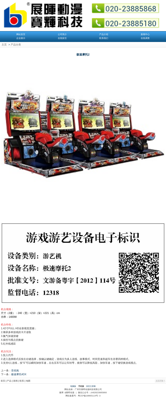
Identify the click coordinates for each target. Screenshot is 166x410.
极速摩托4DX (18, 374)
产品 (9, 381)
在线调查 (145, 38)
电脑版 (73, 386)
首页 (3, 381)
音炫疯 (15, 370)
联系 (21, 381)
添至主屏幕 (91, 386)
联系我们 (103, 38)
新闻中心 (145, 34)
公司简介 (62, 34)
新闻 (15, 381)
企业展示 (20, 38)
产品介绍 (103, 34)
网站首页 (20, 34)
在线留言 (62, 38)
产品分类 (16, 44)
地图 (28, 381)
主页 (4, 44)
